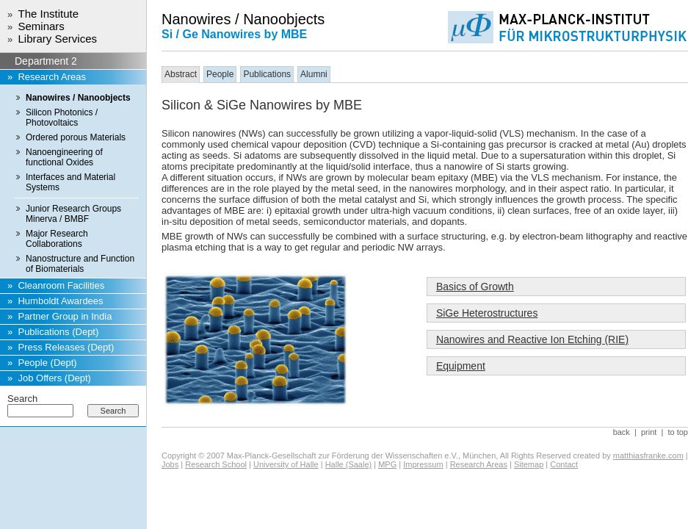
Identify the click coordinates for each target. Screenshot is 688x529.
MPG (387, 464)
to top (677, 432)
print (648, 432)
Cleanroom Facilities (61, 285)
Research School (216, 464)
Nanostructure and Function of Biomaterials (80, 263)
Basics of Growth (475, 286)
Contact (564, 464)
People (219, 74)
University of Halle (286, 464)
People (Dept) (47, 362)
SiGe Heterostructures (487, 313)
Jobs (170, 464)
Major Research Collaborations (57, 238)
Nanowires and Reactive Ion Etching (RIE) (532, 339)
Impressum (423, 464)
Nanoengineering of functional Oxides (64, 157)
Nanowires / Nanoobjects (78, 98)
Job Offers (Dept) (54, 378)
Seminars (41, 26)
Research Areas (52, 76)
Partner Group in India (65, 316)
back (621, 432)
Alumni (313, 74)
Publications (267, 74)
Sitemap (528, 464)
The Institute (48, 13)
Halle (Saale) (348, 464)
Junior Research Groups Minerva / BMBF (73, 214)
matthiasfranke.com (648, 455)
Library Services (57, 38)
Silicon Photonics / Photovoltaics (62, 117)
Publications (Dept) (58, 331)
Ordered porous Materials (76, 137)
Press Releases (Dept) (66, 347)
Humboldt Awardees (60, 300)
